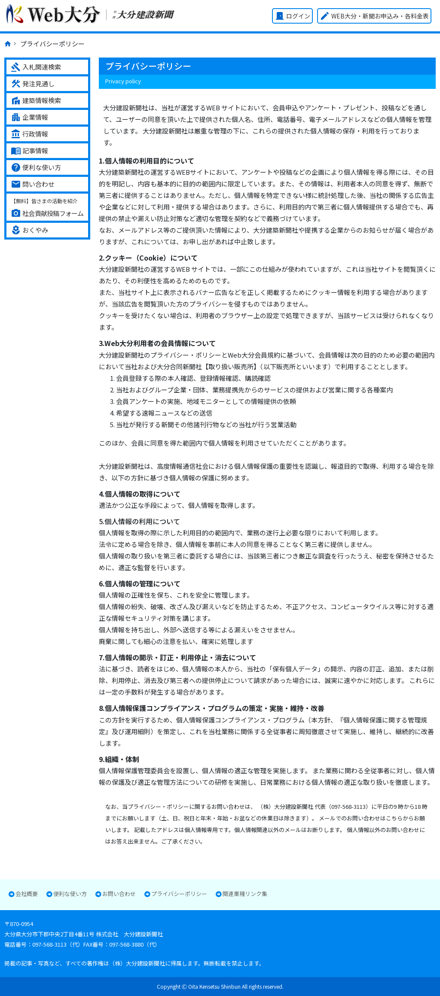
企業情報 (29, 117)
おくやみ (29, 230)
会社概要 (26, 894)
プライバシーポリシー (179, 894)
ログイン (292, 16)
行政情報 (29, 134)
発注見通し (33, 84)
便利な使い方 (36, 167)
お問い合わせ (119, 894)
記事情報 (29, 151)
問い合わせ (33, 184)
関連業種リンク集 (245, 894)
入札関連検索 (36, 67)
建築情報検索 (36, 100)
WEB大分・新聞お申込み (374, 16)
